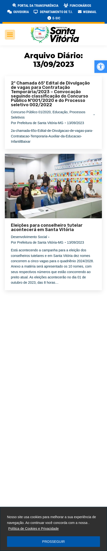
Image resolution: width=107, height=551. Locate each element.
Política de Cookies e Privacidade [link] (33, 528)
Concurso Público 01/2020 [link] (31, 112)
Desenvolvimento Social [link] (29, 237)
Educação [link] (60, 112)
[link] (100, 66)
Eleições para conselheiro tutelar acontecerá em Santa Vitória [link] (47, 227)
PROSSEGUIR (53, 542)
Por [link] (37, 123)
